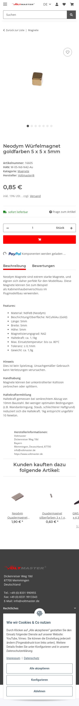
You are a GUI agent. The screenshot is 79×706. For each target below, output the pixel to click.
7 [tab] (51, 126)
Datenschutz (31, 658)
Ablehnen (39, 691)
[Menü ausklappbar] (5, 2)
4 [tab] (39, 126)
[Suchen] (71, 14)
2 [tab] (32, 126)
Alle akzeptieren (39, 668)
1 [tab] (28, 126)
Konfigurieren (39, 679)
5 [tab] (43, 126)
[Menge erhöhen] (71, 228)
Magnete (23, 171)
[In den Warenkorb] (6, 42)
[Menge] (32, 228)
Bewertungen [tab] (43, 266)
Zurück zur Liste (15, 30)
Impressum (13, 658)
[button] (56, 4)
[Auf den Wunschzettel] (67, 52)
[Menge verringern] (7, 228)
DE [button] (45, 4)
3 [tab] (36, 126)
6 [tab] (47, 126)
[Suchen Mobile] (35, 14)
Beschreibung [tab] (14, 266)
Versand (35, 196)
